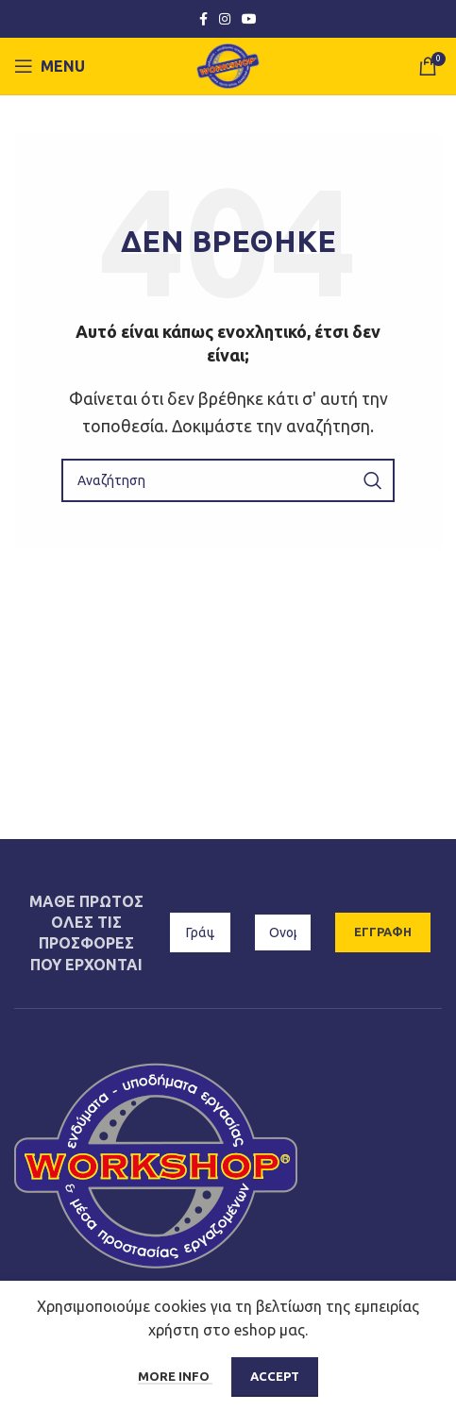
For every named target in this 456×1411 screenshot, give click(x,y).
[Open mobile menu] (49, 66)
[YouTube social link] (249, 19)
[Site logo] (228, 64)
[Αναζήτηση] (228, 480)
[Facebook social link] (203, 19)
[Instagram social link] (224, 19)
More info (175, 1376)
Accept (274, 1376)
